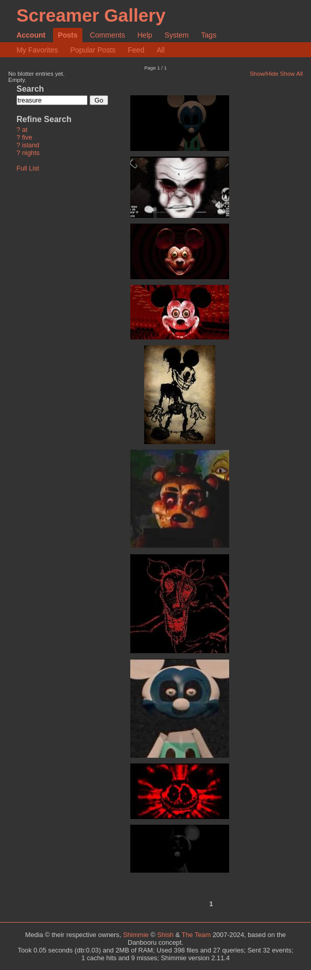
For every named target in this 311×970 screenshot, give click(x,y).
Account (30, 35)
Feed (136, 50)
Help (144, 35)
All (161, 50)
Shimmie (136, 935)
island (30, 145)
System (177, 35)
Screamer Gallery (91, 15)
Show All (291, 74)
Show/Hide (264, 74)
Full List (27, 168)
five (27, 138)
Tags (208, 35)
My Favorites (37, 50)
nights (31, 153)
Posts (67, 35)
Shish (165, 935)
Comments (107, 35)
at (25, 130)
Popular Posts (93, 50)
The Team (196, 935)
